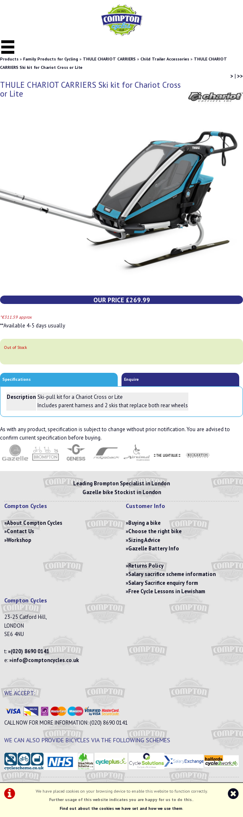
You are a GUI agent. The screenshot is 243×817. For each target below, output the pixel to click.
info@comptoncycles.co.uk (45, 660)
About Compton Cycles (34, 522)
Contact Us (20, 531)
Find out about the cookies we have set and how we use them (121, 808)
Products (9, 59)
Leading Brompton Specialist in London (121, 483)
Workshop (19, 540)
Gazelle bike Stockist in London (121, 492)
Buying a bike (144, 522)
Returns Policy (146, 565)
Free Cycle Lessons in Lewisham (166, 591)
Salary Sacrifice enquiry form (163, 583)
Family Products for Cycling (50, 59)
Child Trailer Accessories (164, 59)
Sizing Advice (144, 540)
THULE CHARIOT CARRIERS (109, 59)
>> (240, 76)
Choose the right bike (155, 531)
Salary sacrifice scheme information (172, 574)
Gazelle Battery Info (153, 548)
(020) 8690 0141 (30, 651)
